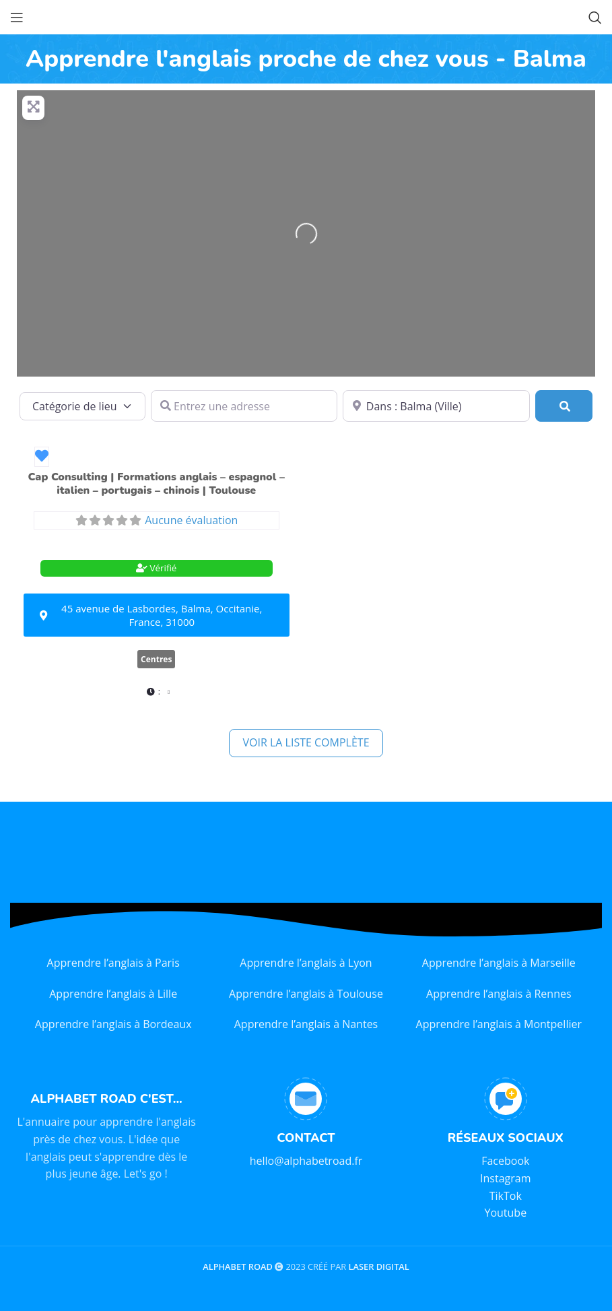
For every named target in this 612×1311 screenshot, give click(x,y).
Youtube (505, 1212)
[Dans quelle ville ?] (436, 406)
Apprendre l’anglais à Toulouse (306, 993)
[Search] (595, 17)
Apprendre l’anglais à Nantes (306, 1024)
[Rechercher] (563, 406)
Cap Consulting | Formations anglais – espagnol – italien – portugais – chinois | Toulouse (156, 484)
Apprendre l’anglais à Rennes (499, 993)
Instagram (505, 1178)
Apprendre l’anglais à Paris (113, 962)
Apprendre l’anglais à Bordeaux (113, 1024)
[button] (157, 691)
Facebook (505, 1160)
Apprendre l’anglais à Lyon (306, 962)
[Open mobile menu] (16, 17)
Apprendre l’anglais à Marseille (499, 962)
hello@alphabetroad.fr (306, 1160)
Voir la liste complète (305, 742)
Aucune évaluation (191, 520)
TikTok (505, 1195)
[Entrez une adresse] (244, 406)
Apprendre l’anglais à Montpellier (499, 1024)
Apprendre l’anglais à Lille (113, 993)
